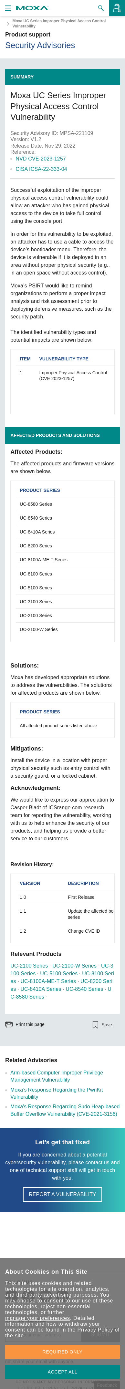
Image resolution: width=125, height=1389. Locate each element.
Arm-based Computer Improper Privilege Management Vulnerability (56, 1076)
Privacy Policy (95, 1329)
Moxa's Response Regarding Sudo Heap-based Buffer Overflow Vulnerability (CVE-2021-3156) (65, 1110)
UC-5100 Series (59, 973)
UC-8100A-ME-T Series (48, 981)
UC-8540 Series (84, 989)
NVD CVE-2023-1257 (41, 158)
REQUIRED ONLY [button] (63, 1351)
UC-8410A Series (40, 989)
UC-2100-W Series (74, 966)
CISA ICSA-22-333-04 (41, 169)
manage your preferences (37, 1318)
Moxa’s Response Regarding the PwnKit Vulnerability (56, 1093)
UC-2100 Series (29, 966)
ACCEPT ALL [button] (63, 1371)
